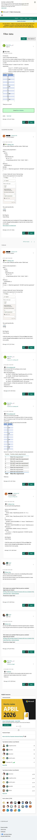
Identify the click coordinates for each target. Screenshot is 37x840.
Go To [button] (30, 18)
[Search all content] (26, 21)
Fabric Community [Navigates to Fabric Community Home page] (15, 12)
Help (26, 18)
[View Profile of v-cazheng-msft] (13, 135)
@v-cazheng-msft (11, 367)
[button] (24, 38)
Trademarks (3, 831)
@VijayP (9, 671)
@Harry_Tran (11, 144)
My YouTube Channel (12, 591)
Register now (31, 26)
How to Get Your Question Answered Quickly (13, 736)
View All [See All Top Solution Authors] (5, 765)
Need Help (9, 115)
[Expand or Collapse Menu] (2, 15)
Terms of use (3, 829)
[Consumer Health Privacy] (18, 836)
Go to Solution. (20, 110)
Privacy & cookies (4, 827)
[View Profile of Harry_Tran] (8, 45)
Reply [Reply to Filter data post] (31, 122)
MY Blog (5, 591)
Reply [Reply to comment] (31, 233)
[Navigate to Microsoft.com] (4, 12)
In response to (12, 359)
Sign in (21, 18)
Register (16, 18)
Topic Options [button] (31, 38)
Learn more (3, 8)
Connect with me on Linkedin (25, 591)
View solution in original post (9, 225)
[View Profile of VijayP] (9, 563)
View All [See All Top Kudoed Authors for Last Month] (5, 793)
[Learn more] (7, 725)
